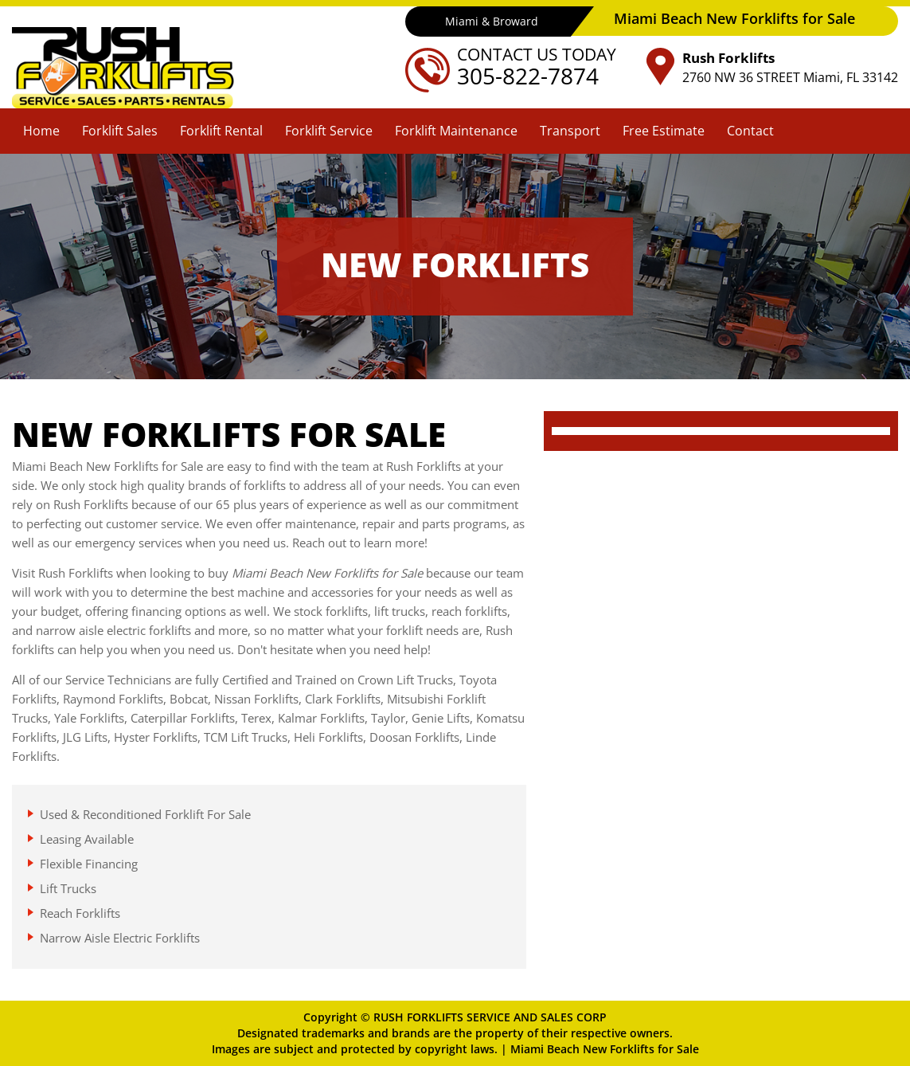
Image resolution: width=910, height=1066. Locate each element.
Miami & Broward (491, 21)
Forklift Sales (120, 130)
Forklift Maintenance (456, 130)
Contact (750, 130)
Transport (570, 130)
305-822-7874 (528, 76)
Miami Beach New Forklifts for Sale (604, 1048)
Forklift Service (329, 130)
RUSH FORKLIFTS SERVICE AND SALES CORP (490, 1017)
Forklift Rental (221, 130)
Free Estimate (664, 130)
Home (41, 130)
